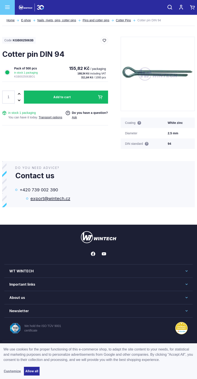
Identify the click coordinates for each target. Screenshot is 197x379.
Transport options (50, 117)
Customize (12, 371)
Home (11, 20)
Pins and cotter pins (96, 20)
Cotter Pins (123, 20)
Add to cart (62, 97)
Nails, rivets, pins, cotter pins (56, 20)
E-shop (26, 20)
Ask (74, 117)
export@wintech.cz (50, 198)
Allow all (31, 371)
